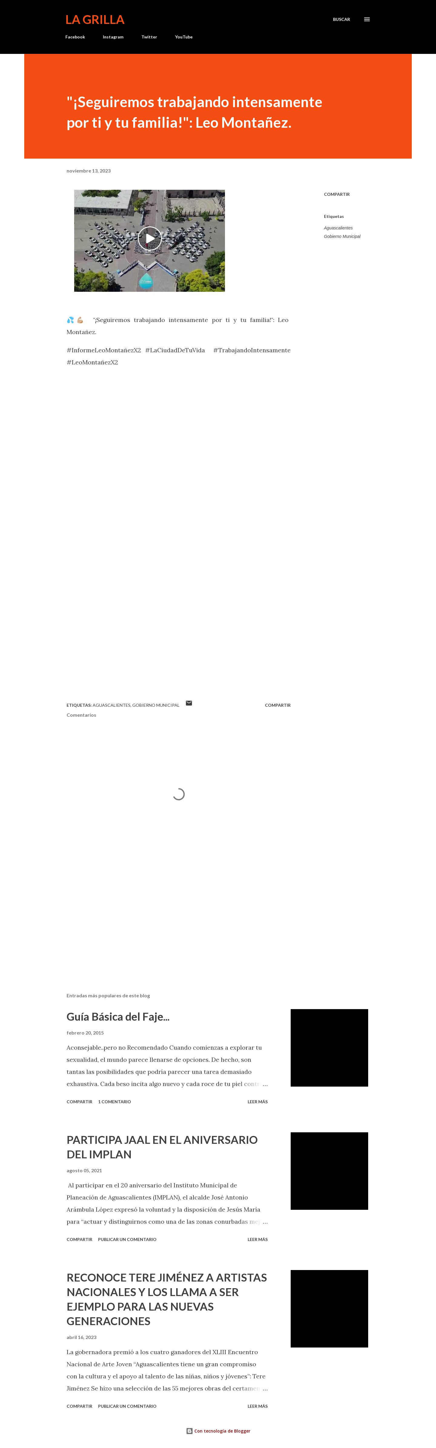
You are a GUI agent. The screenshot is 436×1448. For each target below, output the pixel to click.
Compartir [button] (337, 194)
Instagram (113, 36)
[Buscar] (341, 19)
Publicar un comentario (127, 1239)
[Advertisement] (169, 917)
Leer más (258, 1101)
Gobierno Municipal (342, 236)
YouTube (184, 36)
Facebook (75, 36)
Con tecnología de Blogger (218, 1431)
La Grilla (94, 19)
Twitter (149, 36)
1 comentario (114, 1101)
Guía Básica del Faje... (118, 1016)
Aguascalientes (338, 227)
